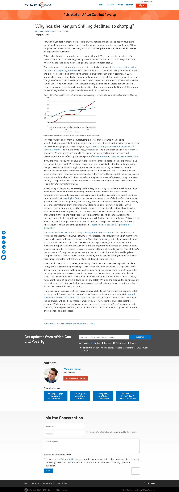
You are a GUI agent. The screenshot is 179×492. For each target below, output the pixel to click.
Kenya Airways (100, 156)
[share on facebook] (4, 237)
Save (48, 471)
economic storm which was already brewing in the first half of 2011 (81, 232)
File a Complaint (149, 483)
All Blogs (110, 5)
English (46, 35)
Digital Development (64, 324)
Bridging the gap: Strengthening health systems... (55, 396)
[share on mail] (4, 232)
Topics (120, 5)
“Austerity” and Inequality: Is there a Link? (80, 396)
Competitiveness (49, 324)
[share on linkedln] (4, 247)
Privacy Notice (68, 459)
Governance (77, 324)
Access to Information (48, 483)
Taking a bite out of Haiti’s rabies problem (103, 396)
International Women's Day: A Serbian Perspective (127, 396)
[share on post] (4, 242)
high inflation (75, 198)
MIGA (58, 490)
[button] (152, 5)
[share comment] (3, 257)
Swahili (133, 343)
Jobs (58, 483)
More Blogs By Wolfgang (75, 378)
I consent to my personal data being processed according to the (115, 349)
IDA (49, 490)
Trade (93, 324)
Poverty (86, 324)
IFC (53, 490)
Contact (129, 5)
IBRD (44, 490)
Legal (26, 483)
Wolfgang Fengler (43, 31)
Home (101, 5)
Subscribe (140, 337)
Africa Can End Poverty (99, 15)
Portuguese (121, 343)
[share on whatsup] (4, 252)
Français (107, 343)
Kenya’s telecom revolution (125, 156)
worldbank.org (146, 1)
